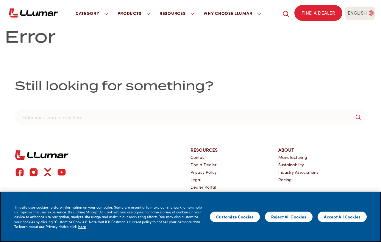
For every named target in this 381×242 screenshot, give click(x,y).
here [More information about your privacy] (82, 226)
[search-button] (358, 117)
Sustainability (291, 164)
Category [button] (92, 13)
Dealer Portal (203, 187)
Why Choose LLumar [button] (232, 13)
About (286, 149)
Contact (198, 157)
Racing (285, 179)
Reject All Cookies (289, 217)
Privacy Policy (203, 172)
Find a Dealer (203, 164)
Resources (204, 149)
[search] (286, 13)
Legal (195, 179)
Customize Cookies (235, 217)
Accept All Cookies (342, 217)
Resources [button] (177, 13)
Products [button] (134, 13)
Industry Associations (298, 172)
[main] (190, 217)
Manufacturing (292, 157)
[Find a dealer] (318, 13)
